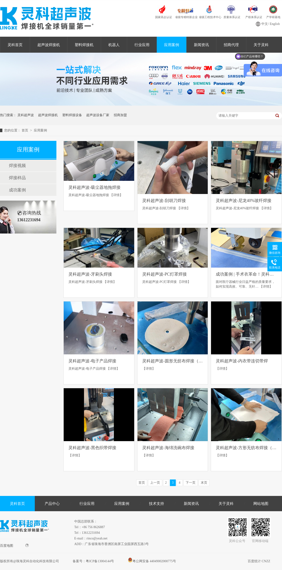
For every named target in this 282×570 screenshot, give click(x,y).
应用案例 (171, 45)
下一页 (191, 482)
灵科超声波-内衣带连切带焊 (242, 361)
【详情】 (116, 195)
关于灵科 (226, 504)
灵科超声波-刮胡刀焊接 (164, 200)
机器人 (114, 45)
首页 (25, 130)
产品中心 (52, 504)
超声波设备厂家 (97, 115)
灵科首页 (15, 45)
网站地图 (260, 504)
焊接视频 (17, 165)
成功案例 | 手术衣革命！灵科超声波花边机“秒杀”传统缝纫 (246, 274)
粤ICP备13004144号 (100, 561)
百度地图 (14, 545)
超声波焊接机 (48, 45)
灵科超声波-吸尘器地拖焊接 (94, 187)
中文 (264, 24)
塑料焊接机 (84, 45)
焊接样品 (17, 177)
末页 (204, 482)
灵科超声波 (25, 115)
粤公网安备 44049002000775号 (152, 561)
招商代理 (231, 45)
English (275, 24)
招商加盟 (120, 115)
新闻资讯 (201, 45)
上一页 (155, 482)
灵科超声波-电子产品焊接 (92, 361)
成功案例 (17, 190)
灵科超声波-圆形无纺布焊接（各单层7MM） (172, 361)
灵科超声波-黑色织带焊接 (92, 447)
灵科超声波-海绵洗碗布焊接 (168, 447)
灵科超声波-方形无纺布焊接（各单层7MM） (246, 447)
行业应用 (141, 45)
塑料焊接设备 (72, 115)
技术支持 (156, 504)
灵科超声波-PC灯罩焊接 (164, 274)
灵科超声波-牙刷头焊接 (90, 274)
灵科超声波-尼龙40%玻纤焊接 (243, 200)
